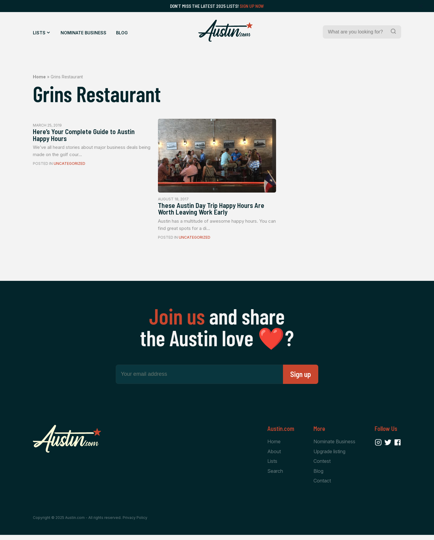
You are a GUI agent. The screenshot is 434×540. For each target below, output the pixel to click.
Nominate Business (83, 32)
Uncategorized (69, 167)
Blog (122, 32)
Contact (322, 485)
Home (39, 76)
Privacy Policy (135, 522)
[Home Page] (225, 31)
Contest (322, 465)
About (274, 455)
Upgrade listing (329, 455)
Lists (39, 32)
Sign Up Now (252, 6)
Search (275, 475)
